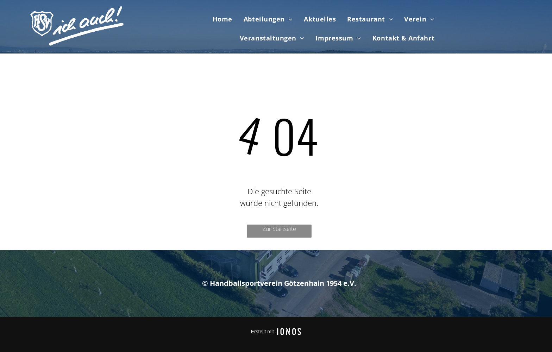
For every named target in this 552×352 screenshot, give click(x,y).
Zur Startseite (279, 229)
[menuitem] (222, 19)
